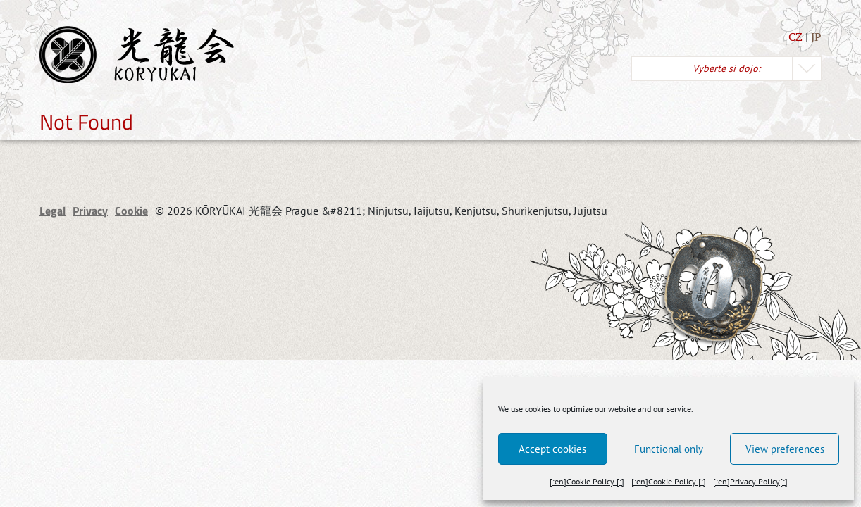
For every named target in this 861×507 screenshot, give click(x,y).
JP (816, 36)
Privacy (90, 210)
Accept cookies (552, 449)
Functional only (668, 449)
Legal (52, 210)
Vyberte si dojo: (726, 68)
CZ (795, 36)
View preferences (784, 449)
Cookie (131, 210)
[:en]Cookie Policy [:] (587, 481)
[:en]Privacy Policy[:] (750, 481)
